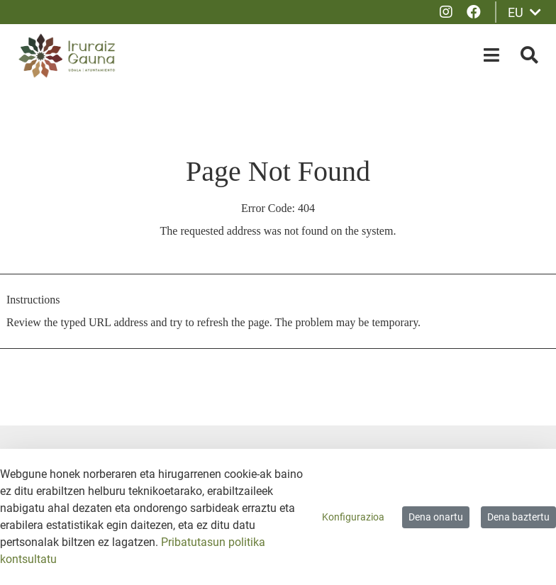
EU (524, 12)
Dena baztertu (518, 517)
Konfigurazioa (353, 517)
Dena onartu (435, 517)
